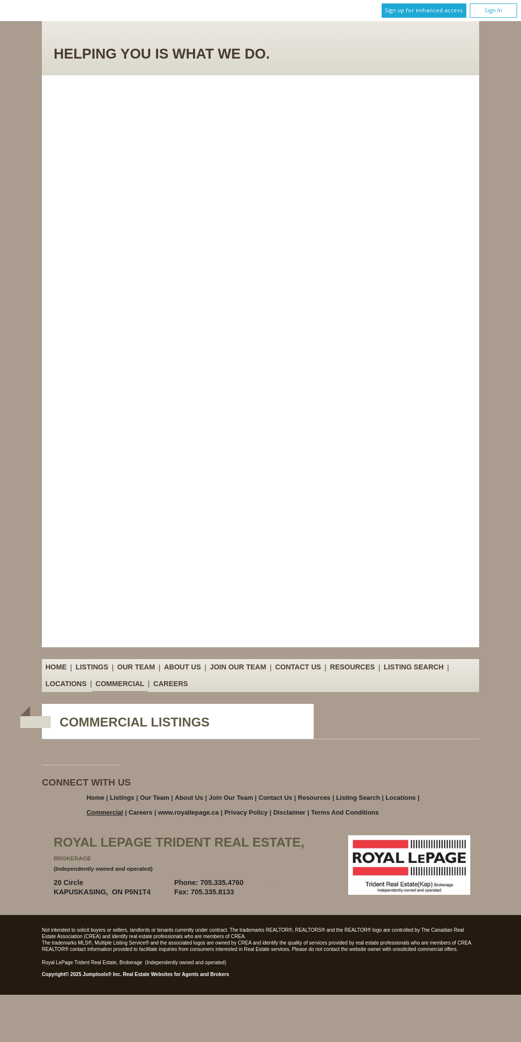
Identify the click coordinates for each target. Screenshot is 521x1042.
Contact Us (298, 667)
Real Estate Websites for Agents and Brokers (176, 974)
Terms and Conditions (345, 812)
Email (276, 882)
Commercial (120, 684)
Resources (352, 667)
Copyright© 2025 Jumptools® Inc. (82, 974)
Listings (92, 667)
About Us (182, 667)
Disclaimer (289, 812)
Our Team (136, 667)
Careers (170, 684)
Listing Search (414, 667)
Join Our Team (238, 667)
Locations (66, 684)
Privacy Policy (246, 812)
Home (55, 667)
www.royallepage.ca (188, 812)
